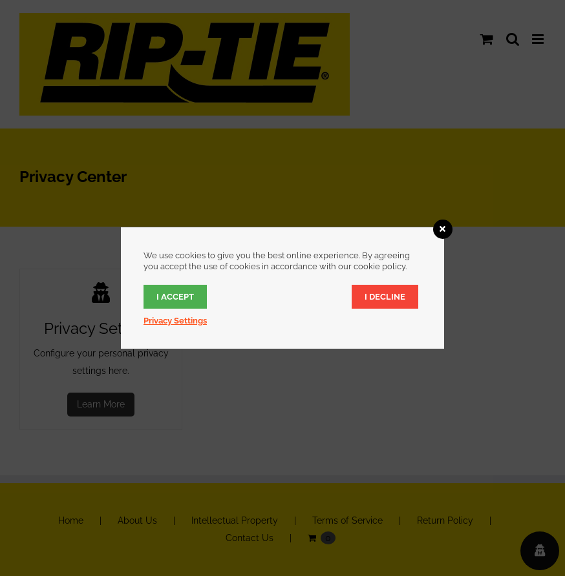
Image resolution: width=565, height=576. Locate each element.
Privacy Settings (175, 320)
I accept (175, 297)
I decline (385, 297)
